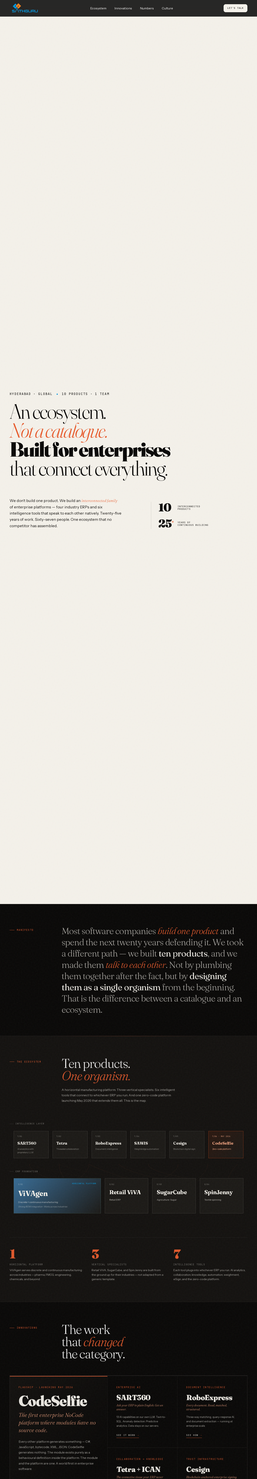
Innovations (123, 8)
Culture (167, 8)
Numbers (147, 8)
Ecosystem (98, 8)
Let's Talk (235, 8)
